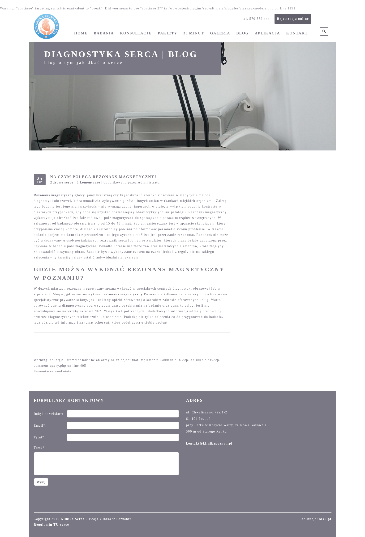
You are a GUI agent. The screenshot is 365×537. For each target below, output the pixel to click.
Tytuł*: (40, 437)
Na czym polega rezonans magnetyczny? (103, 177)
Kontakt (297, 33)
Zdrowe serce (61, 182)
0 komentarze (88, 182)
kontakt (73, 235)
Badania (104, 33)
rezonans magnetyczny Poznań (130, 294)
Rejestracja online (293, 19)
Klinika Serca (73, 519)
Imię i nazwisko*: (49, 414)
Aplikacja (267, 33)
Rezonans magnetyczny (54, 195)
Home (81, 33)
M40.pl (325, 519)
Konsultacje (136, 33)
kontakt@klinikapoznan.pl (209, 443)
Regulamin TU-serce (51, 524)
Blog (242, 33)
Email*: (40, 425)
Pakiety (167, 33)
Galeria (220, 33)
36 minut (193, 33)
